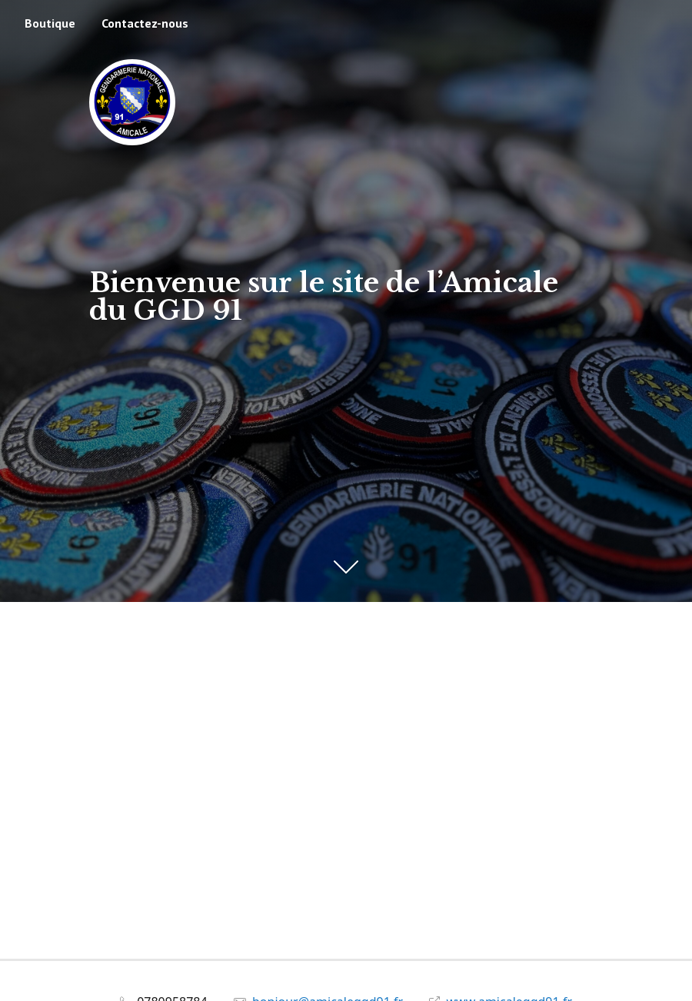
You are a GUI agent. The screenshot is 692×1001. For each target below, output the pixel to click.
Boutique (50, 23)
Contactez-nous (144, 23)
